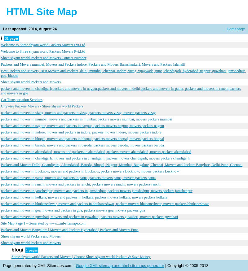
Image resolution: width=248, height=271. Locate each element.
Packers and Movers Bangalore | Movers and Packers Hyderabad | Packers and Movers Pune (70, 230)
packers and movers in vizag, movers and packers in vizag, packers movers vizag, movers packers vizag (78, 113)
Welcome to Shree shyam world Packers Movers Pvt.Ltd (43, 45)
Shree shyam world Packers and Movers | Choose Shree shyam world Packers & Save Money (81, 257)
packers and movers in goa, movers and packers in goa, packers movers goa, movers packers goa (73, 210)
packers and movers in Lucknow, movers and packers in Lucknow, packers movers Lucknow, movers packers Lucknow (90, 171)
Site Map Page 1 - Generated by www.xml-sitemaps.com (43, 223)
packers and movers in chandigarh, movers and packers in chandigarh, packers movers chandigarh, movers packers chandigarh (95, 158)
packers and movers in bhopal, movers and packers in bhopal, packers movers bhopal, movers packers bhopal (82, 139)
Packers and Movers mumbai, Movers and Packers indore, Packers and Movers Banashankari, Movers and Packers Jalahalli (93, 64)
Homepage (236, 29)
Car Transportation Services (21, 100)
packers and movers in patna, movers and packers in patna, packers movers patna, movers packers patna (78, 178)
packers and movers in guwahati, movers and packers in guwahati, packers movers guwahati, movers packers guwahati (89, 217)
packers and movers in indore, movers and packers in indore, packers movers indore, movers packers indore (81, 132)
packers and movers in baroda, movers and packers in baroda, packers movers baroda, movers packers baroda (82, 145)
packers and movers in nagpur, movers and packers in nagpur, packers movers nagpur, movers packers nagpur (82, 126)
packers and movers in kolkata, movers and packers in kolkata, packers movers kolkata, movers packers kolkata (84, 197)
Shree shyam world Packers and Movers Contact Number (43, 58)
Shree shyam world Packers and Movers (31, 82)
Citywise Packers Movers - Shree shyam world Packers (42, 106)
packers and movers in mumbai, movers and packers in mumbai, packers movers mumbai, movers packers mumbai (86, 119)
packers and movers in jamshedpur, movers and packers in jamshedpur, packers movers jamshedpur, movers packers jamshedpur (97, 191)
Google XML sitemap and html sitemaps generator (120, 265)
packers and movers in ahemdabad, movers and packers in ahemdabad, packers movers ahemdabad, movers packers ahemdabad (96, 152)
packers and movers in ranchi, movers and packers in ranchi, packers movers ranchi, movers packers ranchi (81, 184)
